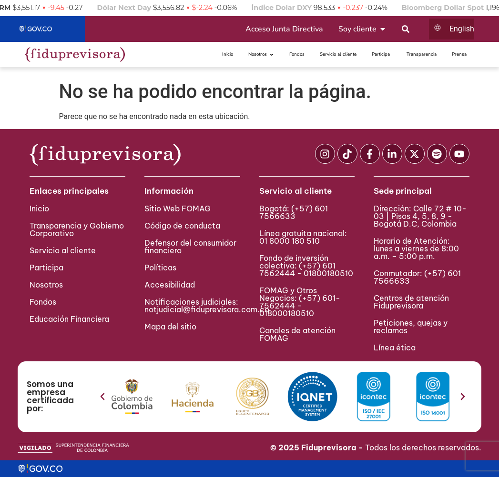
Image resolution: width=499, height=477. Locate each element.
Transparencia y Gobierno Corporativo (77, 229)
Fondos (43, 302)
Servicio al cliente (63, 250)
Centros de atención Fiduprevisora (411, 301)
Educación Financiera (69, 319)
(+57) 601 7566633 (293, 212)
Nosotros (46, 284)
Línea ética (395, 347)
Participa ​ (47, 267)
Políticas (160, 267)
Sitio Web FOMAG (177, 208)
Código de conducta (182, 225)
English (461, 28)
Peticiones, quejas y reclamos (411, 326)
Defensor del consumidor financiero (190, 246)
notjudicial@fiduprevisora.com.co (206, 309)
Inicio (39, 208)
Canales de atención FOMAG (297, 334)
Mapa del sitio (170, 326)
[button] (102, 396)
